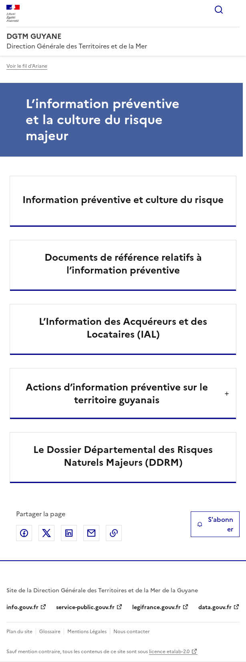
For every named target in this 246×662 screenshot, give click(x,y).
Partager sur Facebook (24, 533)
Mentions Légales (87, 631)
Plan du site (19, 631)
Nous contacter (131, 631)
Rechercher (219, 10)
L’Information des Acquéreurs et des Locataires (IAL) (123, 328)
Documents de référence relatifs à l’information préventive (123, 264)
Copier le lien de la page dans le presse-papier (114, 533)
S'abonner (215, 524)
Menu (235, 10)
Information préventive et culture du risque (123, 199)
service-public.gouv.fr (85, 607)
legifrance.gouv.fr (156, 607)
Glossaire (49, 631)
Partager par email (91, 533)
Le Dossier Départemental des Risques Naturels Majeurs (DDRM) (123, 456)
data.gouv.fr (215, 607)
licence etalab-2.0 (169, 651)
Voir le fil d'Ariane (26, 66)
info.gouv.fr (22, 607)
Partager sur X (46, 533)
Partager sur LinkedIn (69, 533)
